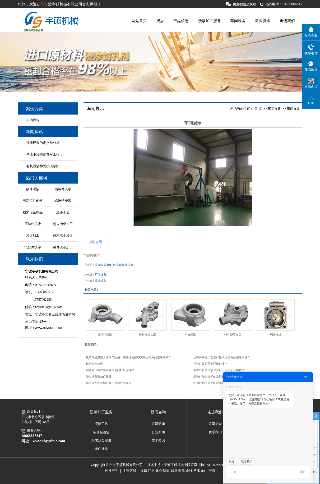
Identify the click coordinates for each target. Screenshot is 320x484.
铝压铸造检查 (94, 363)
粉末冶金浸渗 (63, 235)
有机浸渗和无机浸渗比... (44, 166)
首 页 (258, 109)
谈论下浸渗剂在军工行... (44, 154)
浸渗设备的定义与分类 (43, 143)
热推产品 (111, 471)
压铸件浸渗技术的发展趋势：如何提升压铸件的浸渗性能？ (230, 376)
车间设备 (238, 21)
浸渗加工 (32, 235)
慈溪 (196, 471)
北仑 (158, 471)
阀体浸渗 (275, 334)
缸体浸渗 (32, 189)
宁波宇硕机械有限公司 (180, 465)
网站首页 (139, 21)
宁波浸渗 (190, 334)
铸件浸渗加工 (63, 247)
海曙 (143, 471)
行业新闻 (158, 432)
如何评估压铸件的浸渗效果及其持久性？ (219, 383)
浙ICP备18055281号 (214, 465)
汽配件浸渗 (32, 247)
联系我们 (215, 432)
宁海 (212, 471)
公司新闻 (158, 424)
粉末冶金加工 (63, 224)
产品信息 (181, 21)
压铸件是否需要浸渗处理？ (210, 363)
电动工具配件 (33, 201)
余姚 (189, 471)
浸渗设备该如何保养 (98, 376)
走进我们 (287, 21)
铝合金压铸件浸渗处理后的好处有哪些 (110, 370)
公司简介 (215, 424)
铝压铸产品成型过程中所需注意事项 (108, 383)
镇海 (166, 471)
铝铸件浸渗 (63, 189)
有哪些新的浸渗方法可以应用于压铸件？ (219, 370)
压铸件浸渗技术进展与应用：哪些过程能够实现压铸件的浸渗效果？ (128, 357)
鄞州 (174, 471)
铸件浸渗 (127, 265)
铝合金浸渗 (114, 265)
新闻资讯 (262, 21)
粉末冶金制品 (33, 212)
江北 (151, 471)
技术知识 (158, 440)
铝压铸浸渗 (63, 201)
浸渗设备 (100, 265)
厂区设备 (100, 274)
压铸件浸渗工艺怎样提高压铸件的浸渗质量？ (221, 357)
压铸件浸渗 (32, 224)
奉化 (181, 471)
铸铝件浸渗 (105, 334)
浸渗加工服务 (209, 21)
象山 (204, 471)
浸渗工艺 (63, 212)
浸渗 (160, 21)
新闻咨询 (158, 412)
